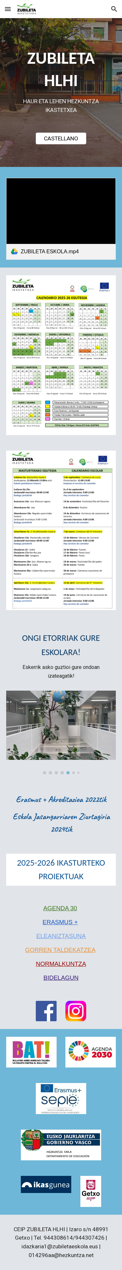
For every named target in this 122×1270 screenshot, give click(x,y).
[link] (61, 219)
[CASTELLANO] (61, 138)
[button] (8, 9)
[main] (61, 80)
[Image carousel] (61, 732)
